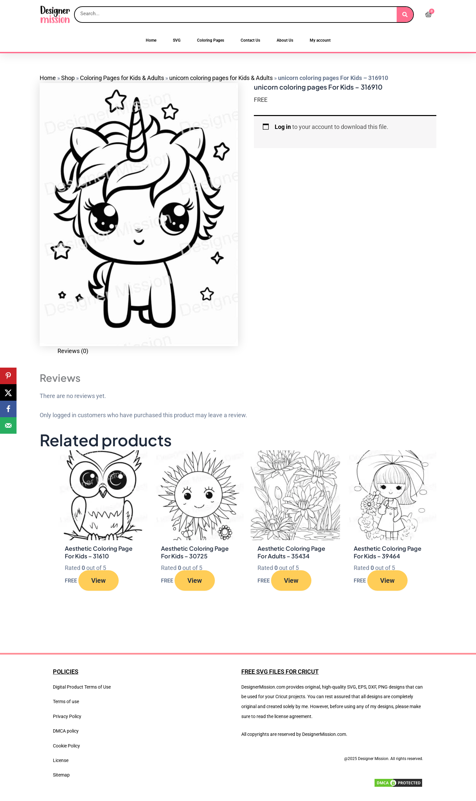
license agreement (292, 716)
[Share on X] (8, 392)
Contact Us (250, 40)
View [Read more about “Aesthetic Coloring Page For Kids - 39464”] (387, 580)
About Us (285, 40)
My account (320, 40)
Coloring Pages (210, 40)
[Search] (405, 14)
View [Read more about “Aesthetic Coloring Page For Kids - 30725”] (195, 580)
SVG (176, 40)
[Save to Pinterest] (8, 376)
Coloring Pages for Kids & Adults (122, 77)
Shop (68, 77)
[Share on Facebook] (8, 409)
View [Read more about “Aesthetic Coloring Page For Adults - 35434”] (291, 580)
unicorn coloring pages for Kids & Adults (221, 77)
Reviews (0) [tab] (73, 350)
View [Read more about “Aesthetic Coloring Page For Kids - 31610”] (99, 580)
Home (151, 40)
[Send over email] (8, 425)
